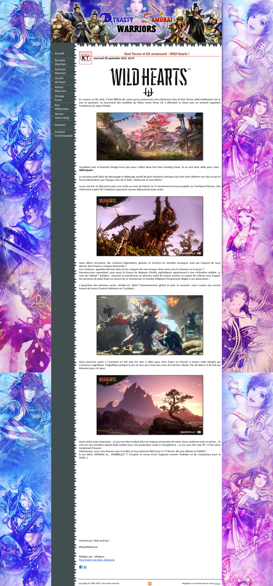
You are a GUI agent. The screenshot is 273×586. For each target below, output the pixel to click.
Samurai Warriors (61, 71)
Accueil (59, 53)
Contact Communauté (64, 134)
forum (217, 583)
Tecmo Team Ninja (62, 116)
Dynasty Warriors (61, 62)
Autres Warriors (61, 89)
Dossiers (60, 125)
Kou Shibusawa (62, 107)
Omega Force (63, 98)
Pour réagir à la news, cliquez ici (97, 559)
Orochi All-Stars (61, 80)
